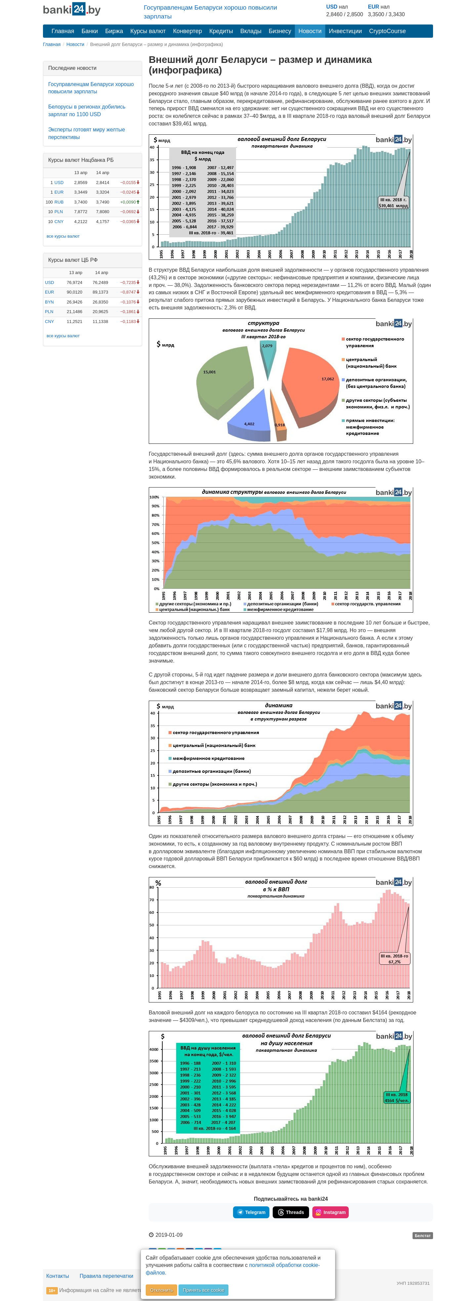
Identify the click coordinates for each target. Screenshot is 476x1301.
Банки (90, 31)
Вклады (250, 31)
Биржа (114, 31)
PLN (59, 211)
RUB (59, 202)
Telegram (251, 1212)
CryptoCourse (387, 31)
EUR (373, 7)
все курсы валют (63, 236)
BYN (49, 302)
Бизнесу (280, 31)
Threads (291, 1212)
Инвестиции (345, 31)
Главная (63, 31)
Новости (310, 31)
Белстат (423, 1235)
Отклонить (161, 1290)
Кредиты (221, 31)
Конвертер (187, 31)
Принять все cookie (203, 1290)
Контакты (57, 1276)
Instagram (330, 1212)
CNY (59, 221)
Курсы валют (148, 31)
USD (331, 7)
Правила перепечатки (106, 1276)
